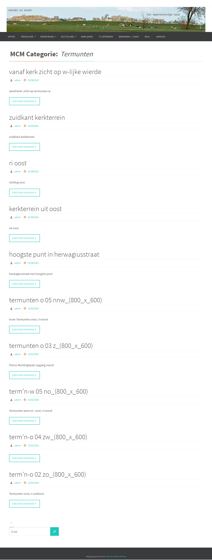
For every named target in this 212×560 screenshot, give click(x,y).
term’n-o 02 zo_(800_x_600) (47, 474)
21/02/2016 (34, 308)
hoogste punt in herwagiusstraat (54, 254)
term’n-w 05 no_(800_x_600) (48, 391)
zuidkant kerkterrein (37, 117)
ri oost (17, 163)
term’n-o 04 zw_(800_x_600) (48, 437)
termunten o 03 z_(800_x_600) (51, 345)
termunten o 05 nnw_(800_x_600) (55, 300)
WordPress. (121, 557)
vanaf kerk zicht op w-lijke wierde (55, 71)
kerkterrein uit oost (35, 208)
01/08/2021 (34, 80)
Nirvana (110, 557)
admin (17, 80)
